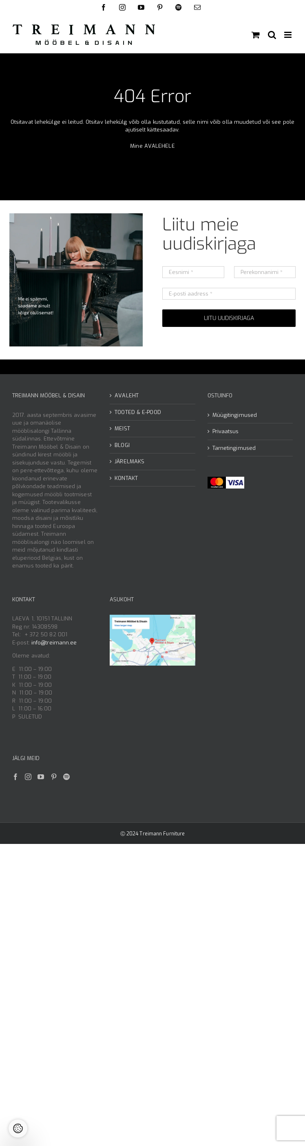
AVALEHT (127, 395)
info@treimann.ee (54, 642)
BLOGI (122, 445)
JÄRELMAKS (129, 461)
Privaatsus (225, 431)
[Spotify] (66, 776)
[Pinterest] (54, 776)
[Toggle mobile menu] (288, 35)
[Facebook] (15, 776)
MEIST (122, 428)
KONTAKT (126, 478)
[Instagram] (28, 776)
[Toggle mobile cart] (256, 35)
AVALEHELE (159, 145)
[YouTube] (41, 776)
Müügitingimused (234, 415)
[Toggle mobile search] (272, 35)
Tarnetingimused (234, 448)
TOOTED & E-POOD (138, 412)
